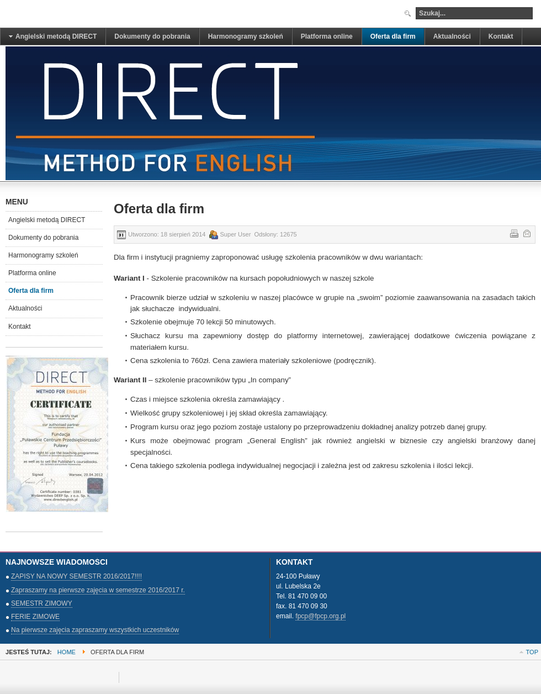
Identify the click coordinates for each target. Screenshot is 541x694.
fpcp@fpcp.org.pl (320, 616)
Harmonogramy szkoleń (43, 255)
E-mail (526, 232)
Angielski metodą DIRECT (46, 220)
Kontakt (19, 326)
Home (66, 652)
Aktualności (25, 308)
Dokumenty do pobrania (43, 237)
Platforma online (32, 273)
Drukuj (513, 232)
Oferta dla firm (31, 291)
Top (532, 652)
